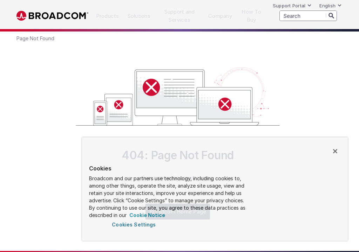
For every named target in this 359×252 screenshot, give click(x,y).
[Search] (331, 15)
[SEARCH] (308, 16)
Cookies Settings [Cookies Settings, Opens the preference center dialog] (134, 224)
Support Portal (292, 5)
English (330, 5)
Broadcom (52, 16)
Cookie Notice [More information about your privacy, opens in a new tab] (146, 215)
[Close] (335, 151)
